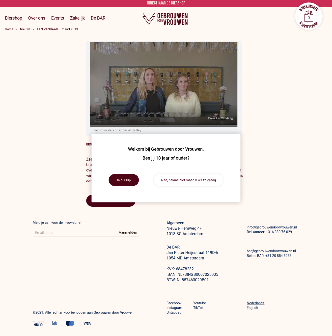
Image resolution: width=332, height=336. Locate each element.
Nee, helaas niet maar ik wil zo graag (188, 180)
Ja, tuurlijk (124, 180)
